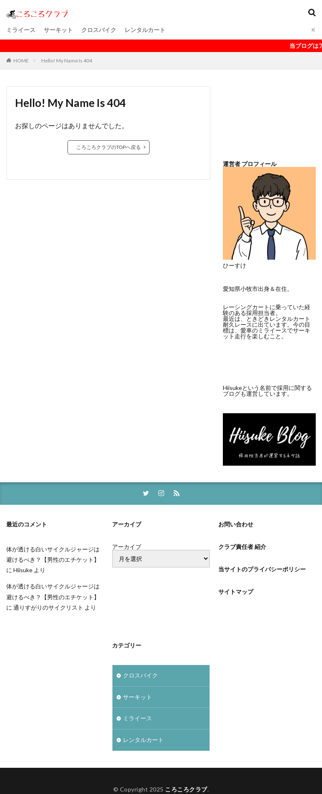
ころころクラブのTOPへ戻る (108, 147)
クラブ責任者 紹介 (242, 547)
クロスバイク (98, 29)
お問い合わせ (235, 524)
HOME (21, 60)
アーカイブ (126, 547)
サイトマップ (235, 592)
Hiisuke (22, 570)
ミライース (20, 29)
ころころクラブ (186, 790)
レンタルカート (145, 29)
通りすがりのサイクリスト (48, 607)
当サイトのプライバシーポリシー (262, 569)
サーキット (58, 29)
